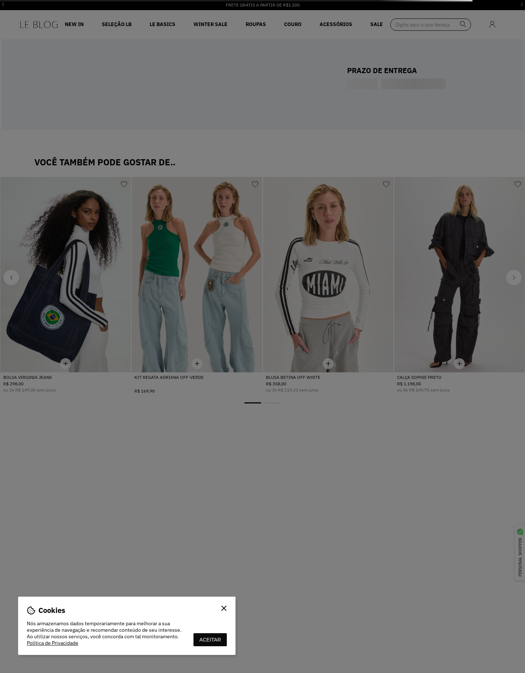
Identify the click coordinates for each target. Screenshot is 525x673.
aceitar (210, 640)
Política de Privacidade (52, 643)
